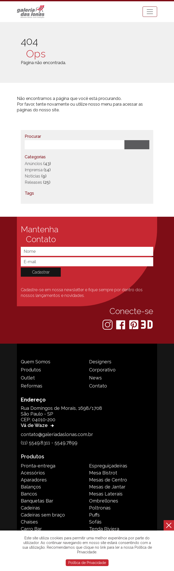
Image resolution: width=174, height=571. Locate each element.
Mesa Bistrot (103, 472)
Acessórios (33, 472)
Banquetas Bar (37, 501)
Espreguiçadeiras (108, 465)
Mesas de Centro (108, 479)
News (95, 377)
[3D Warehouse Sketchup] (146, 324)
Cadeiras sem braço (43, 515)
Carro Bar (31, 529)
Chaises (29, 522)
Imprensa (34, 169)
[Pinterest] (134, 324)
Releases (33, 182)
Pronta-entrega (38, 465)
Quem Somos (35, 361)
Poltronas (100, 508)
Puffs (94, 515)
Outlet (28, 377)
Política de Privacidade (87, 563)
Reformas (31, 386)
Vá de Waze (38, 425)
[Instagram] (108, 324)
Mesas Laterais (106, 494)
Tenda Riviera (104, 529)
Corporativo (102, 369)
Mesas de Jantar (107, 487)
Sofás (95, 522)
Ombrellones (103, 501)
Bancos (29, 494)
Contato (98, 386)
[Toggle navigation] (150, 11)
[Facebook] (121, 324)
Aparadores (34, 479)
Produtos (31, 369)
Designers (100, 361)
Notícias (32, 176)
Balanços (31, 487)
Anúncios (33, 163)
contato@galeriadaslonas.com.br (57, 434)
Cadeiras (30, 508)
